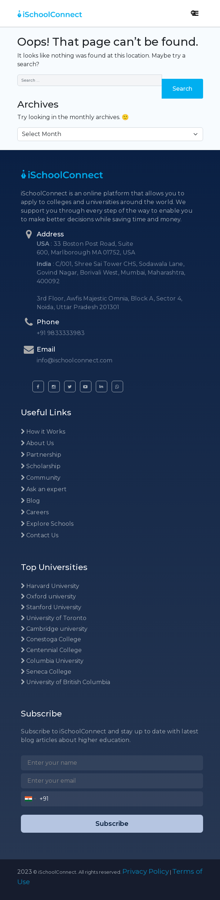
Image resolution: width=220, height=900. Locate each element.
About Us (37, 443)
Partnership (41, 454)
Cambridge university (54, 628)
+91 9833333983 (61, 333)
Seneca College (46, 671)
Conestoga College (51, 639)
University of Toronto (53, 618)
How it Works (43, 431)
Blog (30, 500)
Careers (35, 512)
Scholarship (40, 466)
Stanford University (51, 607)
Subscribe (112, 824)
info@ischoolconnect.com (75, 360)
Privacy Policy (145, 871)
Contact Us (40, 535)
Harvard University (50, 586)
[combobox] (30, 799)
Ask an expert (44, 489)
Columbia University (52, 660)
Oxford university (48, 596)
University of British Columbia (65, 682)
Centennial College (51, 650)
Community (41, 477)
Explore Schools (47, 523)
